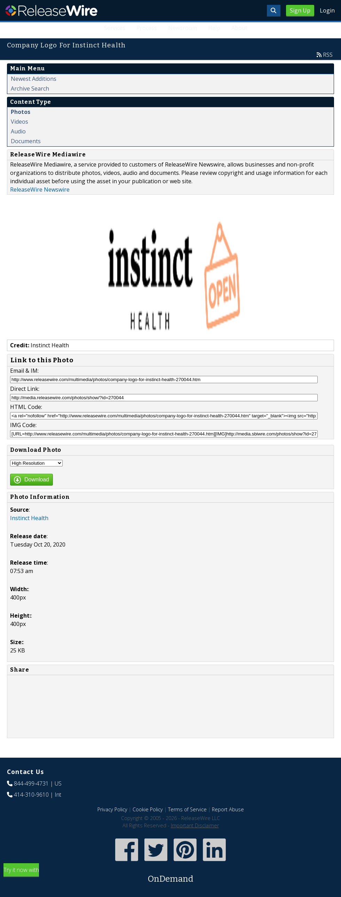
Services (114, 28)
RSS (328, 55)
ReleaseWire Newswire (40, 189)
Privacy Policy (112, 809)
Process (146, 28)
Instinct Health (29, 518)
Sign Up (300, 10)
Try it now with (170, 875)
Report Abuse (228, 809)
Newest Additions (33, 79)
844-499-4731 (31, 783)
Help (214, 28)
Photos (20, 112)
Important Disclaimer (195, 825)
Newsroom (182, 28)
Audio (18, 131)
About (239, 28)
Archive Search (30, 88)
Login (327, 10)
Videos (19, 121)
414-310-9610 (31, 794)
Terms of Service (187, 809)
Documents (26, 141)
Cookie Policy (148, 809)
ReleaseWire (51, 10)
